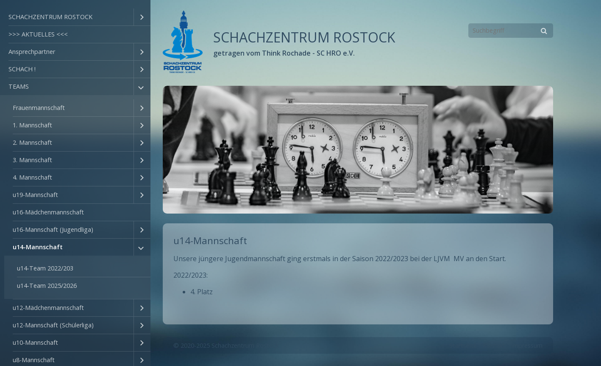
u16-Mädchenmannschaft (48, 212)
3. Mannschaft (32, 160)
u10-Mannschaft (35, 342)
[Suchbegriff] (510, 30)
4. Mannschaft (32, 177)
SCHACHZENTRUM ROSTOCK (50, 17)
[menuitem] (75, 17)
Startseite (463, 345)
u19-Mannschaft (35, 195)
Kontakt (494, 345)
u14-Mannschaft (38, 247)
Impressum (527, 345)
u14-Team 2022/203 (45, 268)
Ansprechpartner (31, 52)
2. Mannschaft (32, 142)
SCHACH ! (22, 69)
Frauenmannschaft (39, 108)
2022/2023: (190, 275)
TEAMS (18, 86)
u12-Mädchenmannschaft (48, 308)
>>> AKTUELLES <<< (38, 34)
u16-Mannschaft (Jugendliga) (53, 229)
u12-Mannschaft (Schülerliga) (53, 325)
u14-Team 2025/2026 (47, 286)
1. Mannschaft (32, 125)
